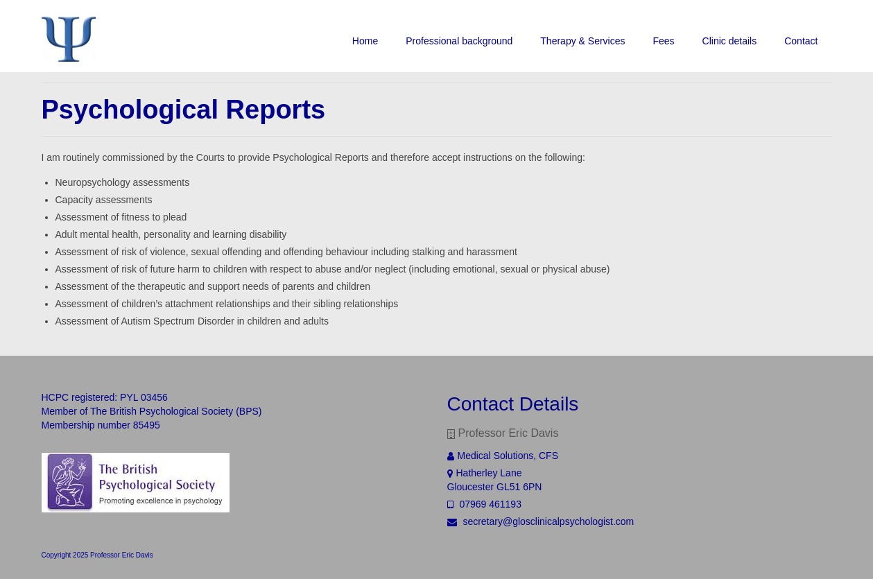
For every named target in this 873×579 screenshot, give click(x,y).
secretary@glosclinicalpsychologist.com (540, 521)
